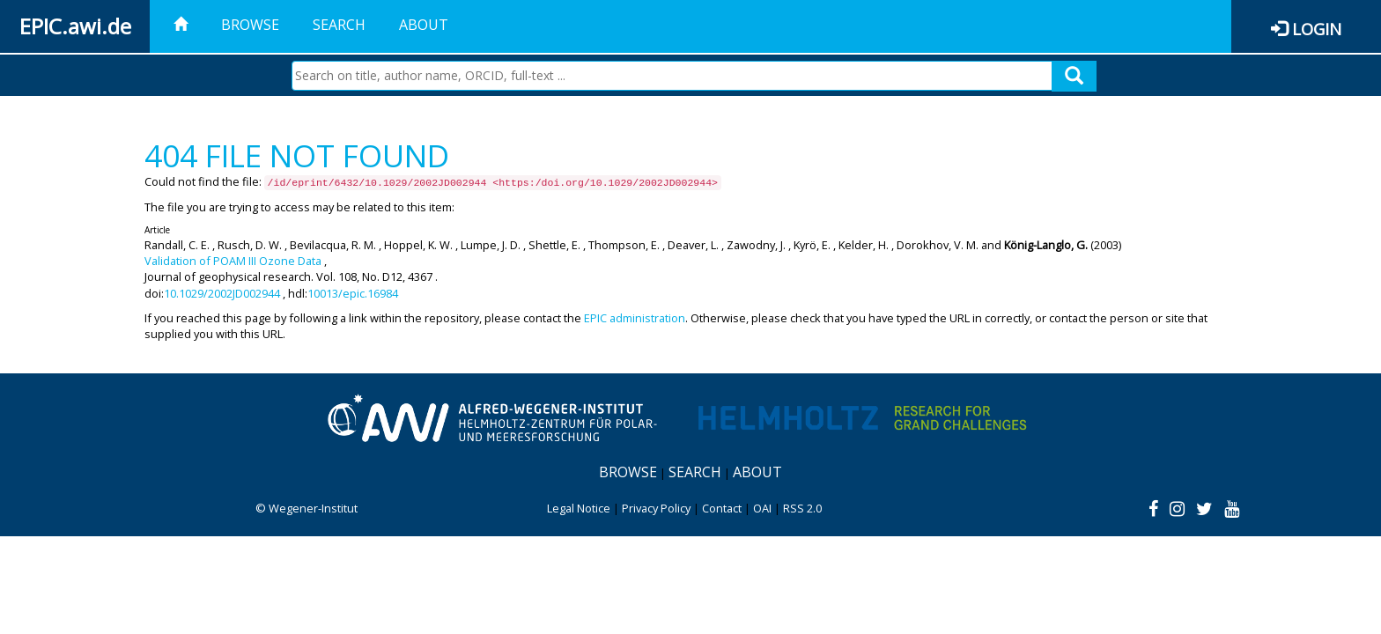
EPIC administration (634, 318)
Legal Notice (578, 508)
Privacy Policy (656, 508)
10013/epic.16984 (352, 293)
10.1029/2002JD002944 (222, 293)
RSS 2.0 (802, 508)
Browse (250, 24)
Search (339, 24)
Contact (722, 508)
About (423, 24)
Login (1316, 29)
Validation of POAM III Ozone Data (232, 261)
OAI (762, 508)
